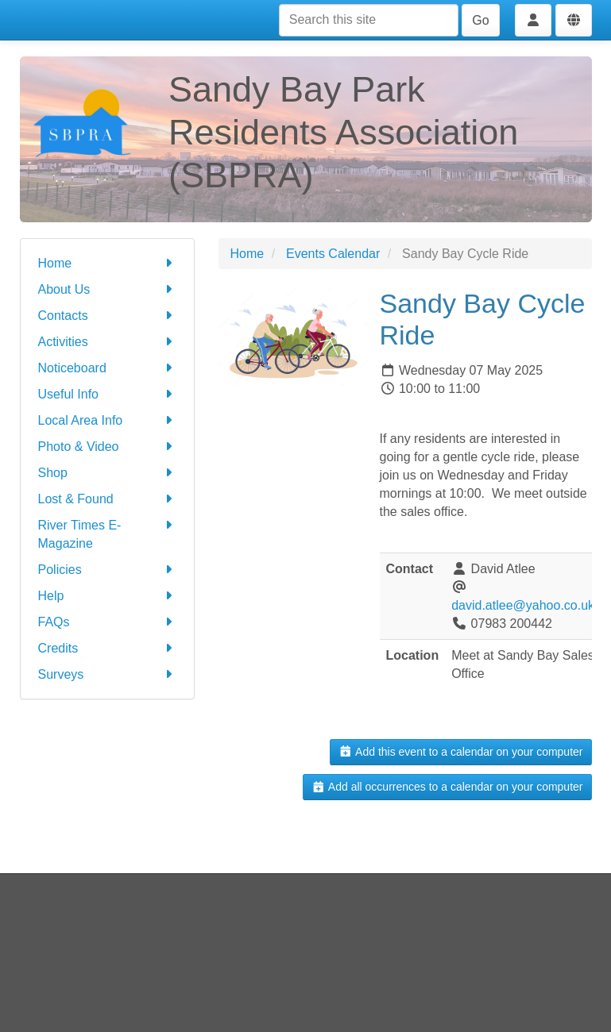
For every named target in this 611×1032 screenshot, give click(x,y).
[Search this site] (368, 20)
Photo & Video (107, 446)
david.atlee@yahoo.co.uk (522, 605)
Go (480, 20)
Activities (107, 342)
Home (107, 263)
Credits (107, 648)
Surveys (107, 674)
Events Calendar (333, 253)
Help (107, 596)
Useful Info (107, 394)
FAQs (107, 622)
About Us (107, 289)
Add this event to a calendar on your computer (460, 751)
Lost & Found (107, 499)
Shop (107, 473)
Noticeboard (107, 368)
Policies (107, 569)
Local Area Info (107, 420)
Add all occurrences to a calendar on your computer (446, 786)
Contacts (107, 315)
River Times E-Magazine (107, 533)
